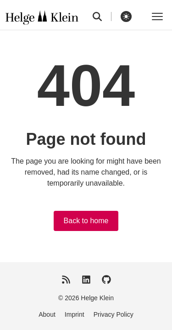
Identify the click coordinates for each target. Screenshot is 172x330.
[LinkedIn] (86, 279)
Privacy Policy (113, 314)
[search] (102, 16)
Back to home (86, 221)
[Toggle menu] (157, 16)
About (47, 314)
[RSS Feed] (66, 279)
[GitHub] (106, 279)
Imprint (74, 314)
